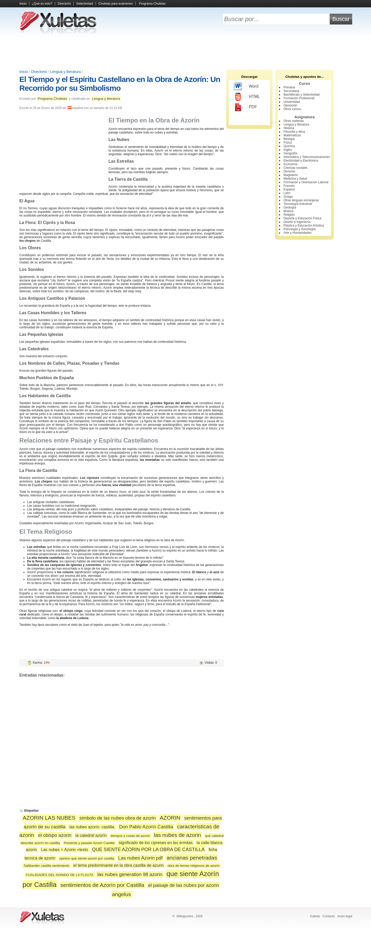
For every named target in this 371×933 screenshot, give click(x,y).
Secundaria (291, 91)
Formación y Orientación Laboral (305, 182)
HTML (247, 97)
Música (288, 211)
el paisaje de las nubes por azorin (183, 885)
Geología (289, 207)
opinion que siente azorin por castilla (86, 858)
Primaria (289, 87)
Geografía (290, 153)
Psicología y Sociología (299, 229)
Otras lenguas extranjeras (301, 200)
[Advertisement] (185, 51)
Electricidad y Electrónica (300, 160)
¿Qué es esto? (42, 3)
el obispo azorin (54, 835)
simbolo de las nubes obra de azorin (117, 818)
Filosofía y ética (294, 132)
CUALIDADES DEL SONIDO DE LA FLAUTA (60, 875)
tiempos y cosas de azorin (130, 836)
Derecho (289, 171)
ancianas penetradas (191, 858)
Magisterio (290, 175)
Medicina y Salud (295, 178)
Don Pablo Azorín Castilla (146, 826)
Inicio (23, 3)
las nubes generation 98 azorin (130, 874)
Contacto (329, 916)
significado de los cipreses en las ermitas (156, 842)
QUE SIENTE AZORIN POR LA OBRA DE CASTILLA (148, 849)
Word (246, 86)
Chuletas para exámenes (115, 3)
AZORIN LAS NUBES (49, 818)
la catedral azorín (91, 835)
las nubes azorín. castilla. (92, 827)
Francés (288, 186)
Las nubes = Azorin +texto (64, 849)
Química (289, 146)
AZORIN (170, 818)
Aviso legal (344, 916)
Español (288, 189)
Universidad (291, 102)
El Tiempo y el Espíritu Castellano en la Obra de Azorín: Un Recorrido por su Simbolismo (119, 83)
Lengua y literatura (65, 72)
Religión (288, 214)
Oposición (290, 105)
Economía (290, 164)
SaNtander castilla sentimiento (46, 866)
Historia (288, 128)
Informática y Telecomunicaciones (306, 157)
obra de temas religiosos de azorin (193, 866)
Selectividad (84, 3)
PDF (245, 107)
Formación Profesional (298, 98)
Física (287, 142)
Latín (286, 193)
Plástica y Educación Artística (303, 225)
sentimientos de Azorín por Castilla (102, 885)
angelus (121, 894)
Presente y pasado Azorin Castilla (89, 843)
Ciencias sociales (295, 168)
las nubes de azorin (177, 835)
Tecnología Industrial (297, 204)
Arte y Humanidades (297, 233)
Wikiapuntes (184, 916)
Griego (288, 196)
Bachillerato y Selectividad (301, 94)
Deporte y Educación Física (302, 218)
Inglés (287, 150)
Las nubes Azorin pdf (140, 858)
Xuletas (315, 916)
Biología (288, 139)
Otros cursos (292, 109)
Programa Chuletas (152, 3)
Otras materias (293, 121)
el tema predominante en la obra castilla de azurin (118, 865)
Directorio (64, 3)
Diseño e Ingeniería (296, 222)
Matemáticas (292, 135)
